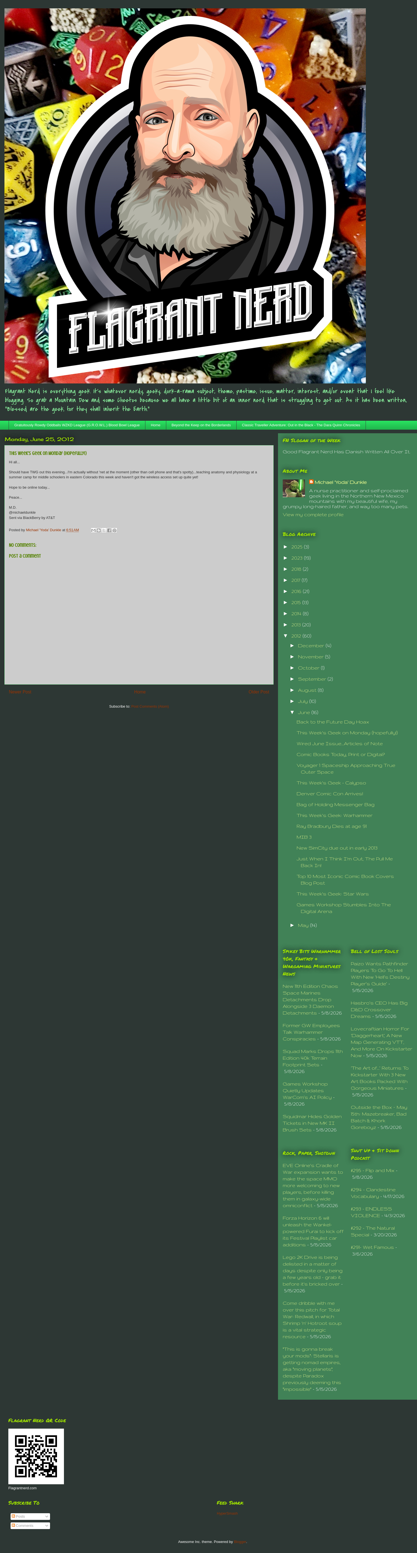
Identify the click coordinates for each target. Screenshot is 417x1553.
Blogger (240, 1542)
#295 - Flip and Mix (372, 1170)
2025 (297, 546)
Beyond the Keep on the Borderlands (201, 425)
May (304, 925)
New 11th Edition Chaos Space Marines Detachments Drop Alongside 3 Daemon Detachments (310, 999)
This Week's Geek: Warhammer (335, 815)
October (309, 667)
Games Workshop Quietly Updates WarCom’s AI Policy (307, 1090)
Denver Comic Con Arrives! (330, 793)
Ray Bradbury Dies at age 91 (332, 826)
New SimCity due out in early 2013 (337, 847)
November (311, 656)
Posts (18, 1516)
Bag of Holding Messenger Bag (335, 804)
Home (155, 425)
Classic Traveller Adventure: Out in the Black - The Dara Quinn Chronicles (301, 425)
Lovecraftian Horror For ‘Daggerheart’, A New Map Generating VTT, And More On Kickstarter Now (381, 1042)
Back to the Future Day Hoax (333, 721)
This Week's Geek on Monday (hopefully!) (347, 732)
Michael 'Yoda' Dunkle (341, 482)
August (308, 690)
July (303, 701)
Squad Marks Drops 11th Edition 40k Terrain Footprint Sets (313, 1058)
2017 (296, 580)
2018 (297, 569)
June (304, 712)
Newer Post (20, 692)
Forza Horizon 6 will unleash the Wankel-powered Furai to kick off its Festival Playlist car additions (313, 1231)
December (312, 645)
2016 (297, 591)
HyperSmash (227, 1513)
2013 (296, 624)
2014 (297, 613)
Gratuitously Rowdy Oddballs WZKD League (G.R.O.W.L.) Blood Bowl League (77, 425)
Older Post (259, 692)
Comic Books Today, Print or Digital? (341, 754)
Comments (22, 1526)
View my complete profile (313, 514)
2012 (296, 635)
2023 (297, 557)
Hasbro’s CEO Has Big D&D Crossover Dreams (379, 1009)
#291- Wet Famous (372, 1247)
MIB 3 (304, 837)
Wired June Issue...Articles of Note (340, 743)
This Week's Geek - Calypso (331, 782)
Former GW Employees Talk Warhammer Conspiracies (311, 1032)
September (312, 678)
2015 (296, 602)
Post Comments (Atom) (150, 706)
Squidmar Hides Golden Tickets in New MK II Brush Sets (312, 1123)
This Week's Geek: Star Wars (333, 893)
